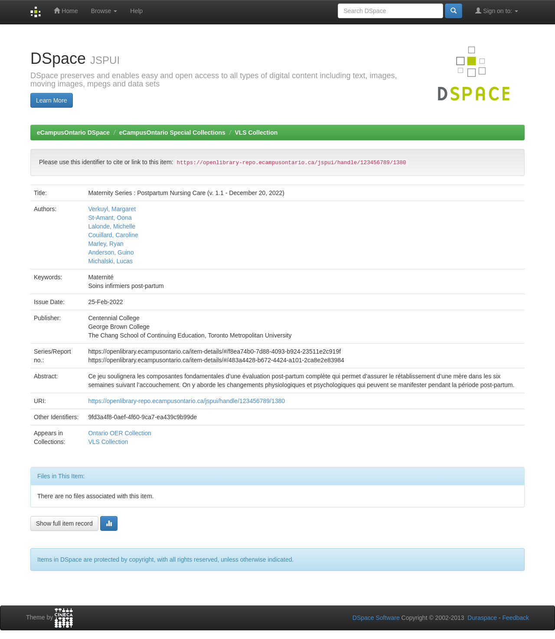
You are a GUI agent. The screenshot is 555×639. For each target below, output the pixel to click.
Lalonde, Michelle (111, 226)
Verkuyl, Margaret (112, 208)
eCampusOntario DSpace (73, 132)
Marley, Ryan (105, 243)
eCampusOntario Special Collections (172, 132)
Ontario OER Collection (119, 433)
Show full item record (64, 523)
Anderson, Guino (111, 252)
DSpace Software (376, 617)
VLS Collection (256, 132)
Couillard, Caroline (113, 235)
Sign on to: (496, 10)
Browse (104, 10)
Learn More (51, 100)
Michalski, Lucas (110, 261)
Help (136, 10)
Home (66, 10)
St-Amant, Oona (109, 217)
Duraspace (482, 617)
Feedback (516, 617)
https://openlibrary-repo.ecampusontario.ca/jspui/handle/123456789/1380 (186, 400)
